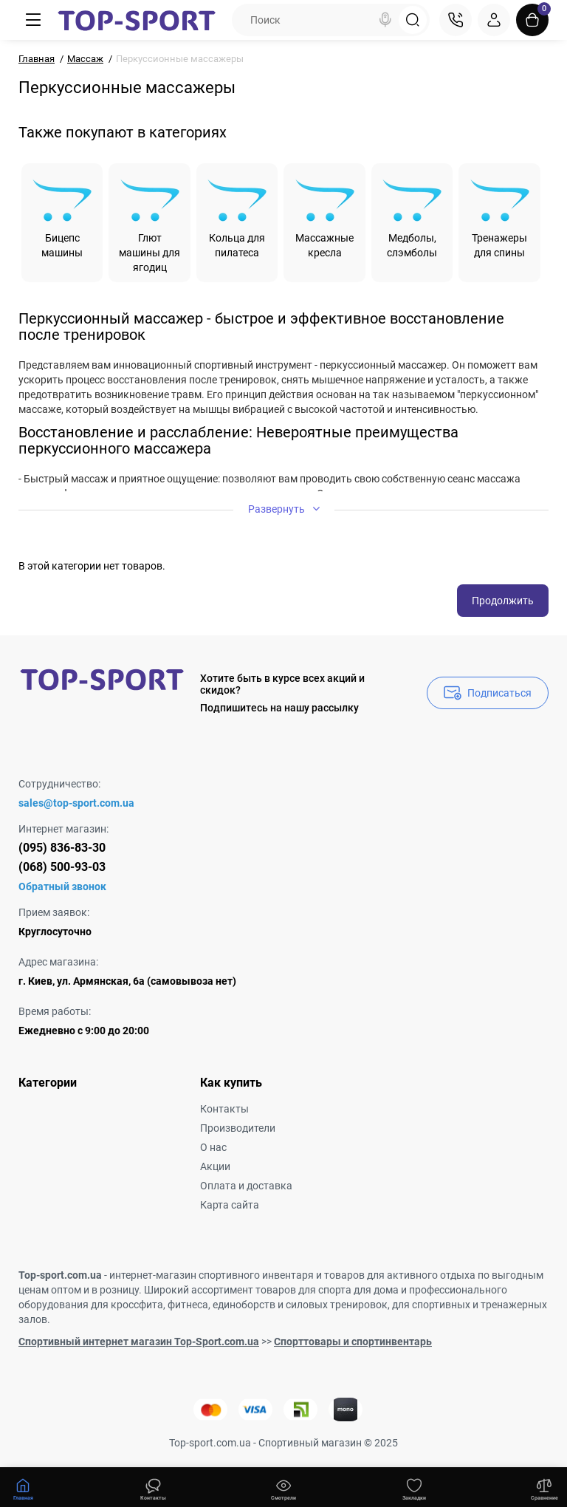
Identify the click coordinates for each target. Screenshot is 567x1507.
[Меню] (33, 20)
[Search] (385, 20)
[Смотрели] (153, 1487)
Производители (237, 1128)
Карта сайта (229, 1205)
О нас (213, 1147)
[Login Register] (494, 20)
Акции (215, 1166)
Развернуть (284, 508)
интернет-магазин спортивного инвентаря (211, 1275)
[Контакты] (455, 20)
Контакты (224, 1109)
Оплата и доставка (246, 1186)
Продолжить (503, 600)
